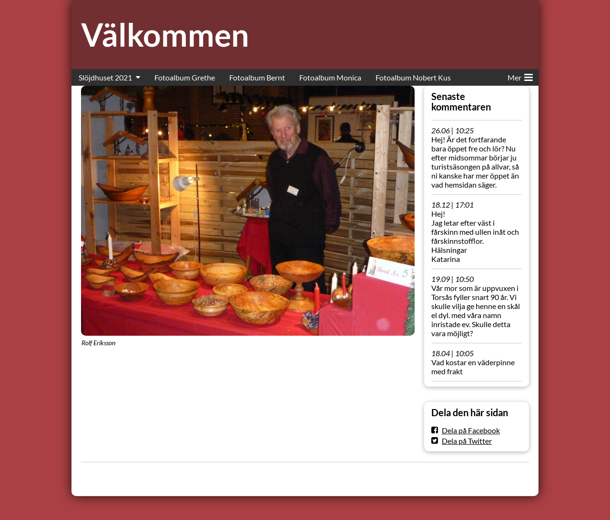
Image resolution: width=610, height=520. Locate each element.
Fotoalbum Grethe (184, 77)
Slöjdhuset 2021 (105, 77)
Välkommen (165, 34)
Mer (520, 75)
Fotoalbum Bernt (257, 77)
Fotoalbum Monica (330, 77)
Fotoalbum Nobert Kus (413, 77)
